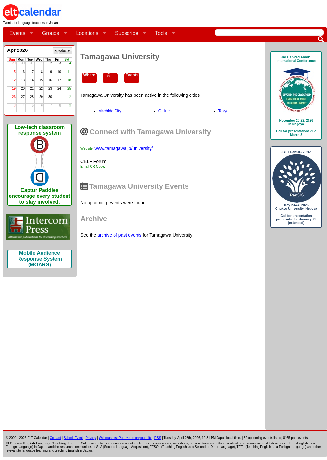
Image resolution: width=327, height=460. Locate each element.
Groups (52, 33)
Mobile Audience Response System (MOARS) (39, 258)
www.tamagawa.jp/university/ (124, 148)
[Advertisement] (296, 331)
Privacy (91, 438)
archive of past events (119, 235)
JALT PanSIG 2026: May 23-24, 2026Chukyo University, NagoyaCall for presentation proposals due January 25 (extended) (296, 188)
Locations (88, 33)
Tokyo (223, 111)
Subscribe (128, 33)
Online (164, 111)
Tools (162, 33)
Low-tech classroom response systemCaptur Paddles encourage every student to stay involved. (39, 164)
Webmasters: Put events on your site (125, 438)
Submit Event (73, 438)
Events (18, 33)
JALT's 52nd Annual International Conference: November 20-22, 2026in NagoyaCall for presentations (296, 96)
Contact (55, 438)
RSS (157, 438)
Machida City (109, 111)
